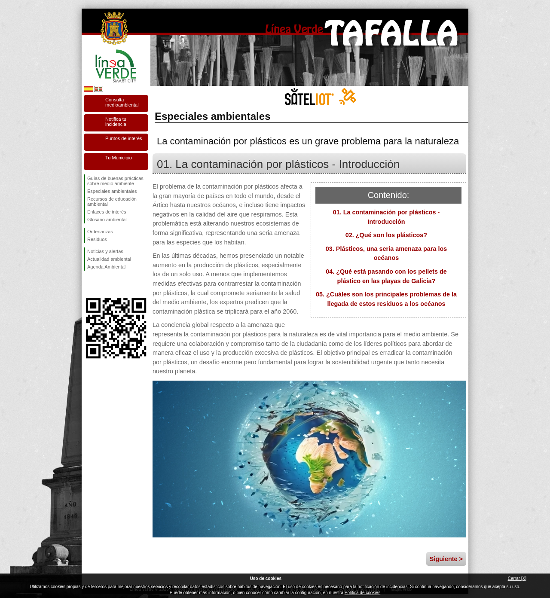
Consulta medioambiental (122, 102)
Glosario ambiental (107, 219)
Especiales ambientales (112, 191)
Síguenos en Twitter (103, 284)
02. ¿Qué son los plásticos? (386, 235)
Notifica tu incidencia (115, 121)
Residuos (97, 239)
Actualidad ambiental (109, 259)
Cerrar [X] (517, 578)
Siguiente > (446, 558)
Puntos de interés (123, 138)
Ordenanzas (100, 231)
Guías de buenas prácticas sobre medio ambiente (115, 181)
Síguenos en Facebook (89, 284)
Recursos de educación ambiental (112, 201)
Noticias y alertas (105, 251)
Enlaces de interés (106, 211)
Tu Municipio (118, 157)
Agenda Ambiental (106, 266)
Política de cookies (362, 592)
